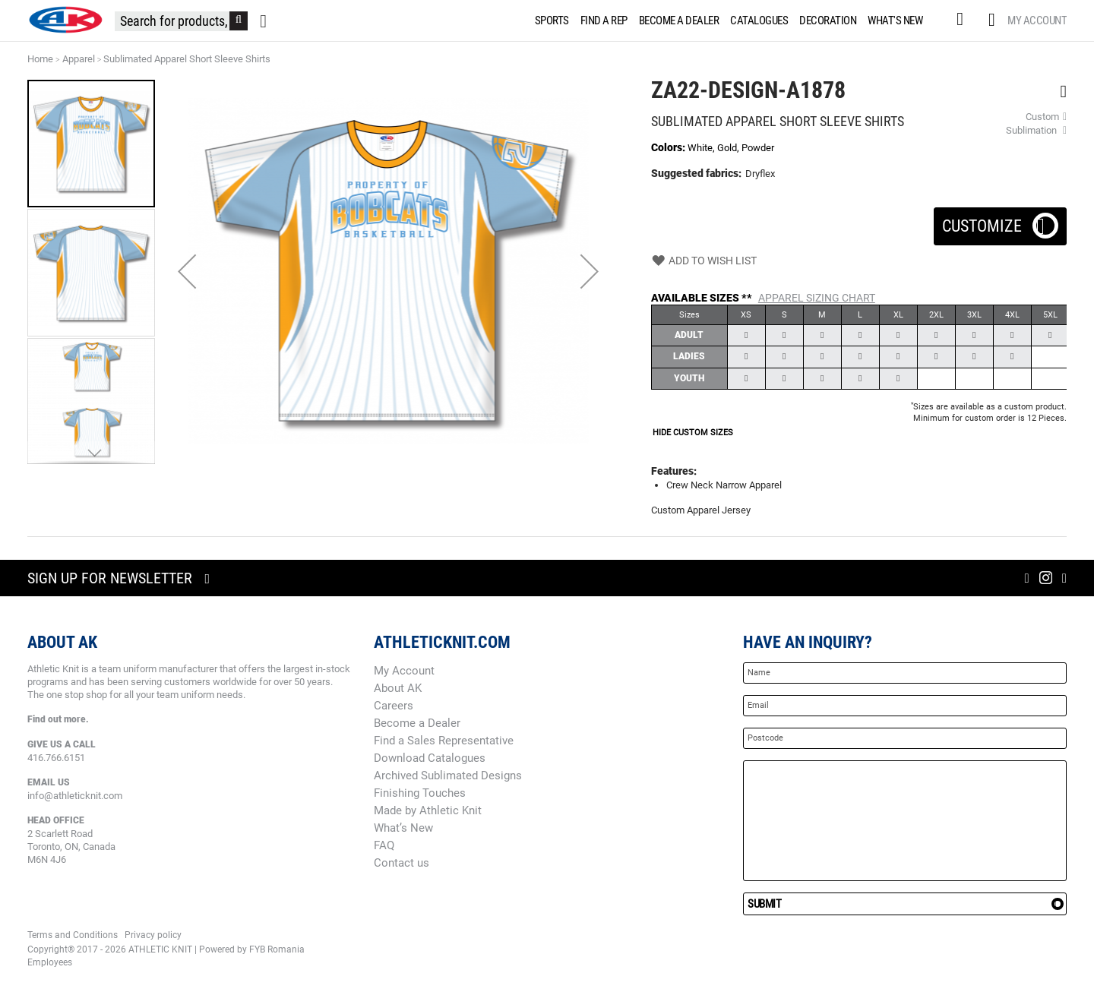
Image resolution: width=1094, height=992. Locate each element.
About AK (398, 688)
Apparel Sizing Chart (816, 298)
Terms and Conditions (72, 935)
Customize (1000, 221)
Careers (393, 705)
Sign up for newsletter (109, 578)
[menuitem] (549, 20)
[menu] (732, 20)
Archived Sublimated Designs (448, 775)
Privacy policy (153, 935)
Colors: (669, 147)
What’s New (403, 828)
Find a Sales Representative (444, 740)
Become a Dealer (417, 723)
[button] (187, 271)
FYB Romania (277, 949)
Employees (49, 962)
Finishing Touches (420, 793)
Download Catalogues (429, 758)
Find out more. (58, 719)
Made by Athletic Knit (428, 810)
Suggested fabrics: (696, 173)
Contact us (401, 863)
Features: (674, 471)
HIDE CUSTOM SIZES (693, 433)
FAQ (384, 845)
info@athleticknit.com (74, 795)
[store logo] (65, 19)
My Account (1037, 20)
